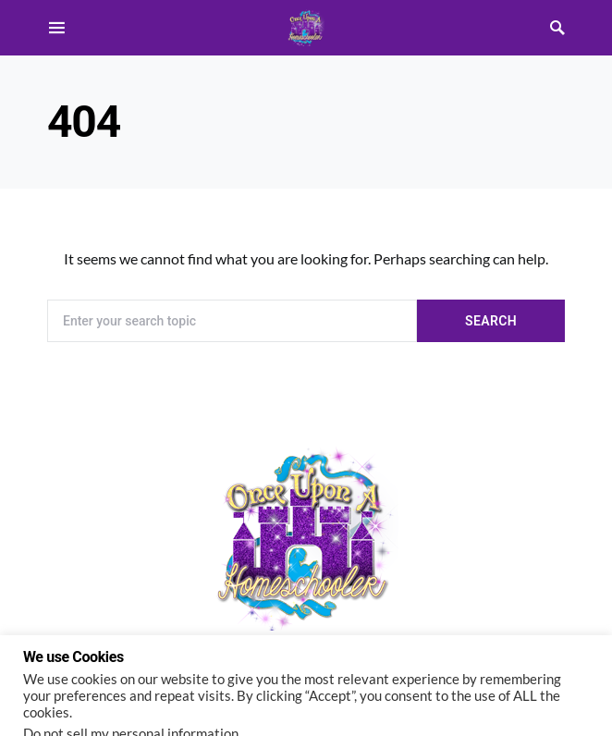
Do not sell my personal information (131, 663)
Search (491, 320)
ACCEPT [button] (171, 700)
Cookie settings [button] (75, 699)
